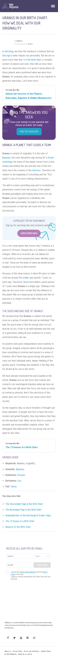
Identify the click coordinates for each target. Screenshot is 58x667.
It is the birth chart (32, 59)
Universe (36, 170)
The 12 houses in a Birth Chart (22, 447)
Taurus (13, 486)
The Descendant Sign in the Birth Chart (24, 503)
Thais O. (19, 41)
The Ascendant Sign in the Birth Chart (23, 509)
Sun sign (6, 55)
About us (8, 651)
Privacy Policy (17, 651)
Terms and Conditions (31, 651)
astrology (9, 51)
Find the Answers (29, 131)
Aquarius (6, 157)
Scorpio (21, 475)
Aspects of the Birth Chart (18, 526)
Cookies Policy (46, 651)
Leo (19, 480)
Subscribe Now (29, 233)
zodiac (26, 277)
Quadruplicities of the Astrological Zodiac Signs (28, 515)
